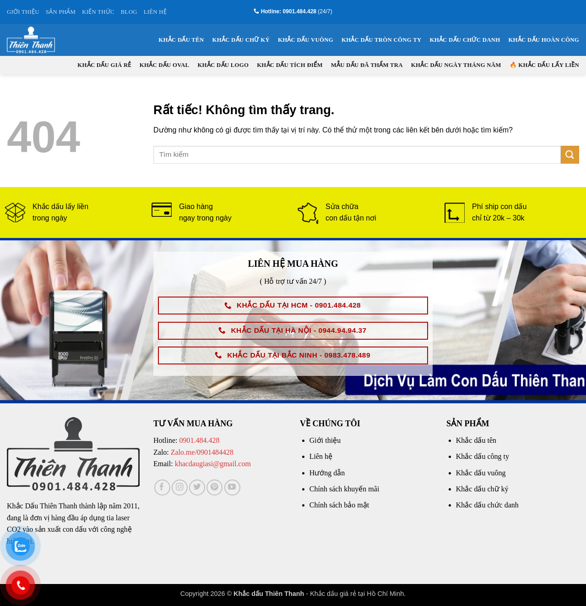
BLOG (129, 12)
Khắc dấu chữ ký (240, 40)
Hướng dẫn (327, 473)
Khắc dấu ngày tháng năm (456, 65)
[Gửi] (570, 155)
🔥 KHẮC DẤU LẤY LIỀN (544, 65)
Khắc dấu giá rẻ (104, 65)
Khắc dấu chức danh (464, 40)
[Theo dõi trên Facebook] (162, 487)
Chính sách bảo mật (339, 505)
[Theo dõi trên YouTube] (232, 487)
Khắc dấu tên (181, 40)
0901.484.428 (199, 440)
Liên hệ (320, 456)
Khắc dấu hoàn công (543, 40)
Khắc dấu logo (223, 65)
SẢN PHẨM (61, 12)
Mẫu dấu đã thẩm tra (367, 65)
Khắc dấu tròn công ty (381, 40)
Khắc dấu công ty (482, 456)
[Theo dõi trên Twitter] (197, 487)
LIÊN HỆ (155, 12)
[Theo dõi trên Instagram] (180, 487)
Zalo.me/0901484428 (202, 452)
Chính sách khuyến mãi (344, 489)
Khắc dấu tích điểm (290, 65)
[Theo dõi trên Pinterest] (214, 487)
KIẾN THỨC (98, 12)
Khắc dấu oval (165, 65)
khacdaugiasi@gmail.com (213, 464)
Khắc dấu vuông (305, 40)
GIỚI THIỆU (23, 12)
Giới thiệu (325, 440)
